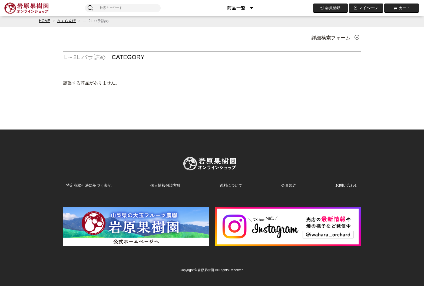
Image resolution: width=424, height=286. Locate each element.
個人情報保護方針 (165, 185)
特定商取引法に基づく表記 (88, 185)
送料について (231, 185)
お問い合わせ (346, 185)
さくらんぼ (66, 21)
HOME (44, 21)
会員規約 (288, 185)
